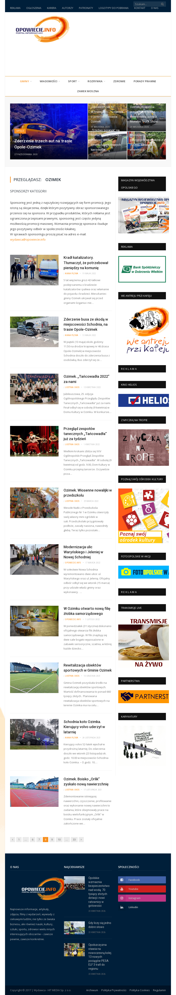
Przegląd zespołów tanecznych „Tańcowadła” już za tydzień (85, 434)
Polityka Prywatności (113, 990)
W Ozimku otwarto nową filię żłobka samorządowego (87, 611)
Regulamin (159, 990)
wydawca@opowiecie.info (28, 239)
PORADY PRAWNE (145, 81)
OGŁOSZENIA (33, 8)
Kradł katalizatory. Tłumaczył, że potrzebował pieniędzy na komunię (86, 262)
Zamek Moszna (88, 91)
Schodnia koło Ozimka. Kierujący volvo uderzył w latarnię (84, 727)
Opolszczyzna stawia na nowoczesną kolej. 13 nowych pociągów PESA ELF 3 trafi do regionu (100, 956)
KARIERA (51, 8)
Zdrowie (119, 81)
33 (74, 839)
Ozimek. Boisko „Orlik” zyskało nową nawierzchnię (86, 781)
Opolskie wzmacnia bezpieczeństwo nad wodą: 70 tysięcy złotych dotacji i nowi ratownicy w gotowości (99, 891)
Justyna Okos (72, 387)
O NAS (154, 8)
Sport (72, 81)
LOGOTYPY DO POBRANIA (114, 8)
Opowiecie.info (73, 562)
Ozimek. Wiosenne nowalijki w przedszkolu (88, 492)
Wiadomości (48, 81)
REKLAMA (15, 8)
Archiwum (92, 990)
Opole (20, 131)
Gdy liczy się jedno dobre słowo (99, 925)
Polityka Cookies (140, 990)
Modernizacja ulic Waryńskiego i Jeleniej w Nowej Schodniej (83, 552)
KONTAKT (139, 8)
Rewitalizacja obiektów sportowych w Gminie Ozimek (88, 667)
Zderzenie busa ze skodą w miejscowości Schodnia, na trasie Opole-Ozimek (86, 324)
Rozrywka (95, 81)
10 (59, 839)
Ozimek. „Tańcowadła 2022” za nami (86, 379)
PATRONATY (86, 8)
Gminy (24, 81)
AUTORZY (67, 8)
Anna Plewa (71, 273)
